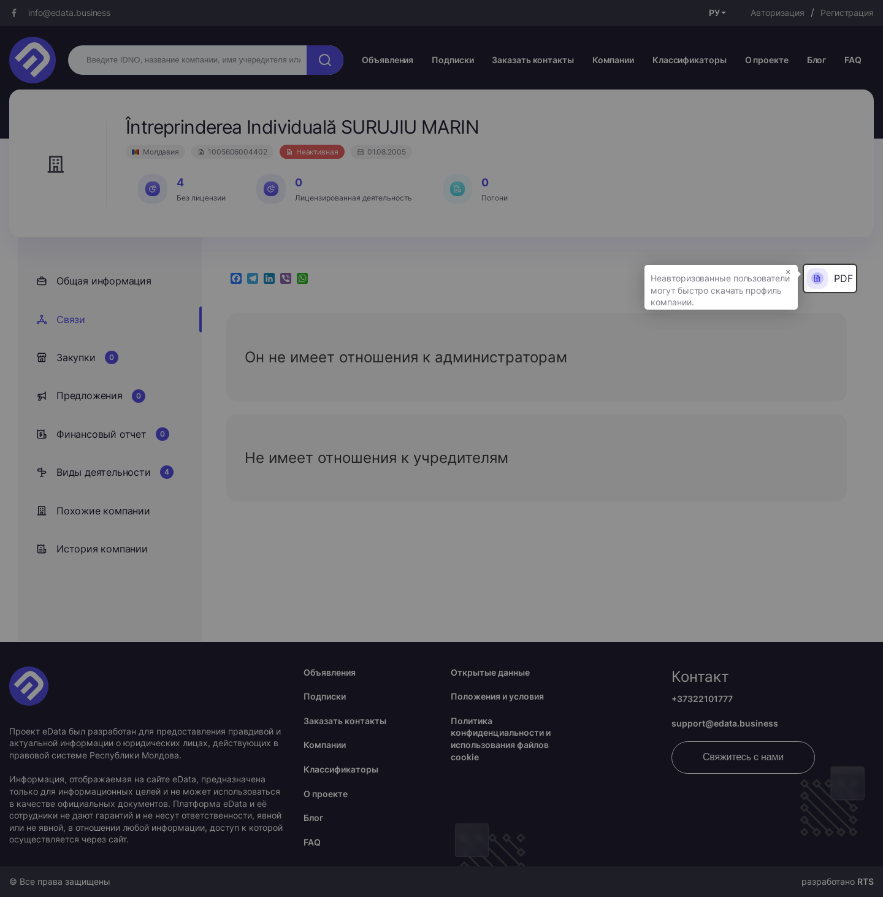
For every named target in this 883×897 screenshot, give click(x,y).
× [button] (788, 271)
